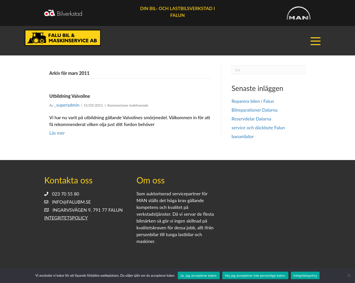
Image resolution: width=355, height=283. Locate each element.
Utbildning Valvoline (69, 96)
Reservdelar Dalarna (251, 119)
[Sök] (269, 70)
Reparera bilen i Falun (253, 101)
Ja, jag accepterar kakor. (198, 275)
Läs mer (57, 133)
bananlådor (243, 136)
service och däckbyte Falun (258, 128)
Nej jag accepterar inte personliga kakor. (255, 275)
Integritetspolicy (66, 218)
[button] (316, 41)
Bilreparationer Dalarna (255, 110)
